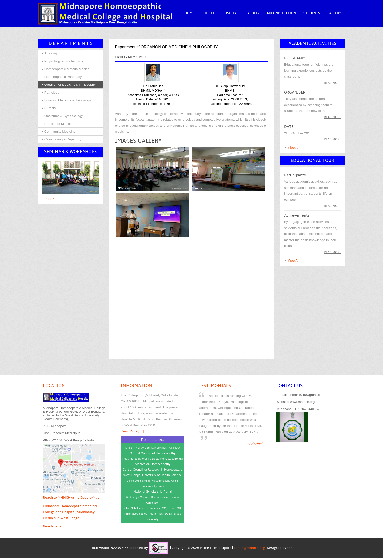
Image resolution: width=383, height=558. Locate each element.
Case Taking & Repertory (62, 139)
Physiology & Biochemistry (64, 61)
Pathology (51, 92)
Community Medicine (59, 131)
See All (51, 199)
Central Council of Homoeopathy (153, 453)
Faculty (252, 13)
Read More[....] (132, 431)
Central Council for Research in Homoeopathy (152, 469)
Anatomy (51, 53)
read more (332, 117)
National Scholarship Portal (152, 491)
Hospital (230, 13)
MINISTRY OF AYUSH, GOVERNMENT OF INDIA (152, 447)
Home (189, 13)
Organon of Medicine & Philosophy (70, 84)
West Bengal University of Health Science (152, 475)
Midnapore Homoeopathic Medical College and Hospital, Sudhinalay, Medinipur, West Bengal (70, 512)
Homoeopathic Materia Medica (66, 69)
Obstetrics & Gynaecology (63, 116)
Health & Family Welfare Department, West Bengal (152, 458)
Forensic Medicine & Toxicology (67, 100)
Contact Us (289, 386)
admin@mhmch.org (249, 548)
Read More (332, 206)
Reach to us (52, 526)
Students (311, 13)
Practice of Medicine (59, 124)
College (208, 13)
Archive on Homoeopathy (152, 464)
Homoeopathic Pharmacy (63, 77)
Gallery (334, 13)
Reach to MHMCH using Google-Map (71, 498)
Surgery (50, 108)
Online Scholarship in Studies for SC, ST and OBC (153, 508)
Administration (281, 13)
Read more (332, 83)
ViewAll (293, 148)
